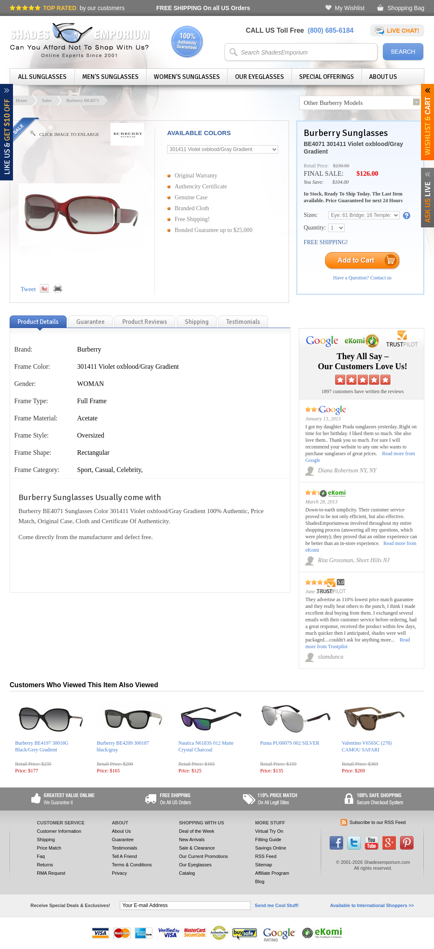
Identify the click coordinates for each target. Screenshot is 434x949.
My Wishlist (349, 8)
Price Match (49, 847)
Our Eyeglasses (259, 77)
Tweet (28, 289)
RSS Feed (265, 856)
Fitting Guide (268, 839)
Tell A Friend (124, 856)
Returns (45, 864)
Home (21, 100)
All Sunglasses (42, 77)
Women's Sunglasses (187, 77)
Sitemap (263, 864)
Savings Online (270, 847)
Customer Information (59, 831)
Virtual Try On (269, 831)
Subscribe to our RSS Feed (378, 822)
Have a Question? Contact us (362, 278)
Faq (41, 856)
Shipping (46, 839)
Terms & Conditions (132, 864)
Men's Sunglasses (110, 77)
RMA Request (51, 873)
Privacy (119, 873)
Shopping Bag (406, 8)
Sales (47, 100)
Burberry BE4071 (82, 100)
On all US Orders (203, 8)
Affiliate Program (272, 873)
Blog (259, 881)
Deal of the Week (196, 831)
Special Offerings (326, 77)
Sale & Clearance (197, 847)
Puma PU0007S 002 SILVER (289, 743)
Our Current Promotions (203, 856)
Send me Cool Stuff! (277, 905)
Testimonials (124, 847)
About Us (383, 77)
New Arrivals (191, 839)
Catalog (187, 873)
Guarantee (123, 839)
